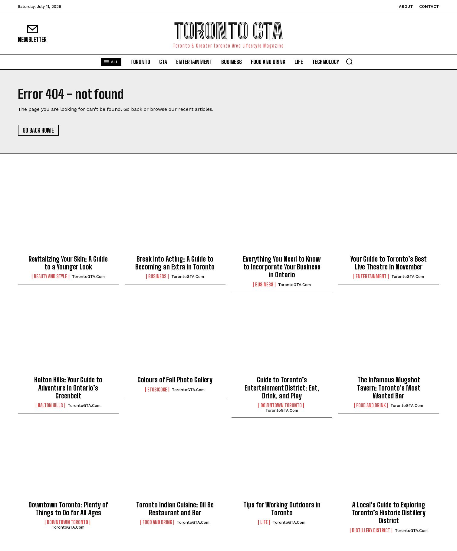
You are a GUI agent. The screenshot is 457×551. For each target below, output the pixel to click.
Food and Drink (371, 405)
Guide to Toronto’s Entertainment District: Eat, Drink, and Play (282, 388)
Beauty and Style (50, 276)
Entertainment (371, 276)
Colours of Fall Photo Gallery (174, 380)
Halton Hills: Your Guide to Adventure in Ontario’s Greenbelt (68, 388)
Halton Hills (50, 405)
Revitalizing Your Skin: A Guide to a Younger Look (68, 263)
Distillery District (371, 530)
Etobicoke (157, 389)
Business (157, 276)
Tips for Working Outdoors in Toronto (282, 509)
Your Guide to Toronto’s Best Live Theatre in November (388, 263)
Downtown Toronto (281, 405)
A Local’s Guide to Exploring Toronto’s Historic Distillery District (389, 513)
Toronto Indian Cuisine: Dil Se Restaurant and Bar (175, 509)
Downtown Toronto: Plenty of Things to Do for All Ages (68, 509)
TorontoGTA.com (88, 276)
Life (264, 522)
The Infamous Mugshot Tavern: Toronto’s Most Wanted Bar (388, 388)
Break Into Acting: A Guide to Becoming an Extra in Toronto (175, 263)
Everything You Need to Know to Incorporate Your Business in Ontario (282, 267)
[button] (349, 61)
